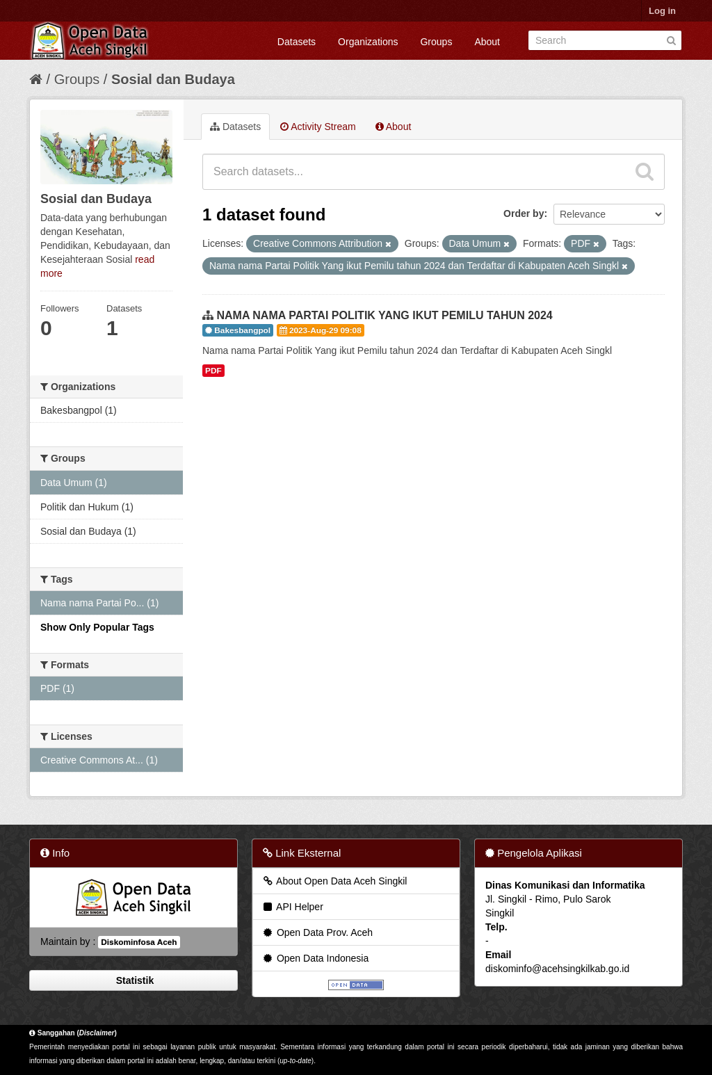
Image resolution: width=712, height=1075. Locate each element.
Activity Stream (317, 126)
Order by (523, 213)
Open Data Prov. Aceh (317, 932)
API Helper (292, 906)
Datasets (296, 41)
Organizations (368, 41)
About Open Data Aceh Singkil (334, 881)
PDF (213, 370)
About (487, 41)
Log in (662, 11)
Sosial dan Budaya (173, 79)
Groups (436, 41)
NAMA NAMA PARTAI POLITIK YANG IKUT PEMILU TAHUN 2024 (384, 315)
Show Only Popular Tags (97, 627)
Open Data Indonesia (315, 958)
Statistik (133, 980)
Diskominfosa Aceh (139, 942)
